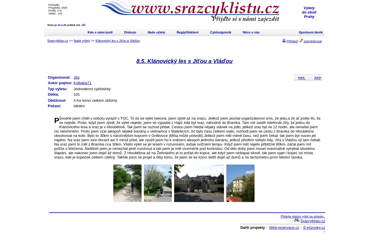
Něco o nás (251, 32)
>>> (317, 78)
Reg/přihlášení (188, 32)
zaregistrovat (313, 41)
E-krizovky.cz (314, 227)
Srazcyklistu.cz (57, 40)
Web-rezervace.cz (284, 227)
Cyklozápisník (220, 32)
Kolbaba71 (82, 83)
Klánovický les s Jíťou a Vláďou (118, 40)
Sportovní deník (311, 32)
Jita (76, 77)
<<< (302, 78)
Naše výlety (156, 32)
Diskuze (130, 32)
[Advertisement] (116, 223)
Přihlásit (292, 41)
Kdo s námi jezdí (100, 32)
